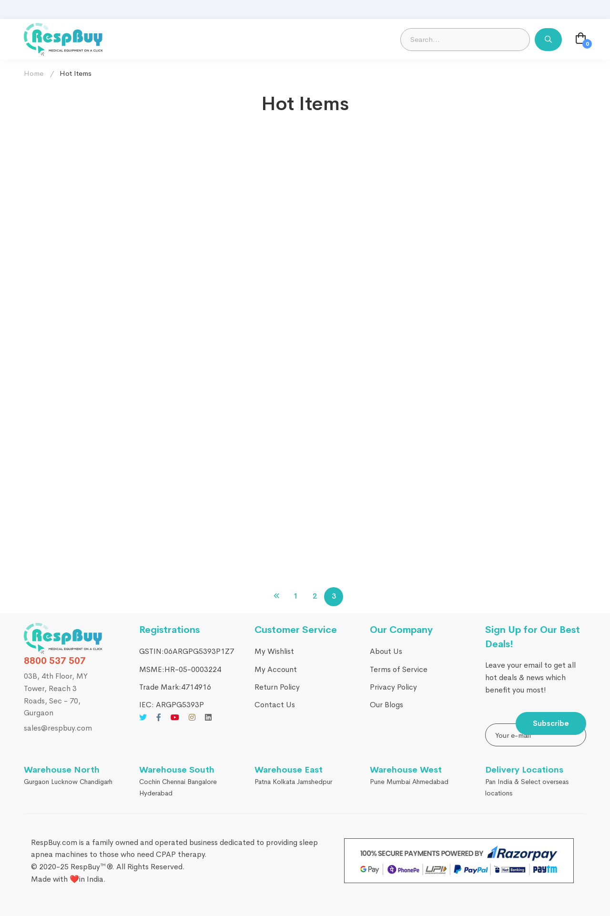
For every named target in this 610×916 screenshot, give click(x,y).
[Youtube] (175, 717)
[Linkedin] (208, 717)
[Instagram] (192, 717)
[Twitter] (143, 717)
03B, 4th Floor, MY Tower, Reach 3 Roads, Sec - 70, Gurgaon (56, 694)
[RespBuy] (63, 638)
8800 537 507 (55, 661)
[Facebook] (158, 717)
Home (33, 73)
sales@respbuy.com (58, 728)
